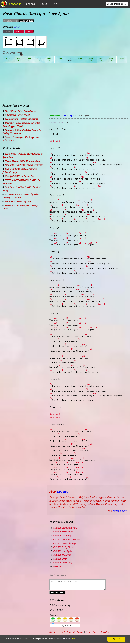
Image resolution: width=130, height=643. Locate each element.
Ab (8, 59)
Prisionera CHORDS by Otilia (18, 201)
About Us (53, 632)
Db (60, 59)
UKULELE (19, 31)
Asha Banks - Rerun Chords (17, 115)
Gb (111, 59)
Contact (30, 4)
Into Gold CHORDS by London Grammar (24, 165)
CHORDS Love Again (62, 551)
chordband (54, 116)
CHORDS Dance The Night (65, 543)
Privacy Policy (92, 632)
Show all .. (58, 566)
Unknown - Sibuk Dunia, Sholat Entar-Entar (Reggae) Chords (21, 124)
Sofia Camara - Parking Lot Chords (21, 119)
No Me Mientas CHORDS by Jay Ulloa (22, 161)
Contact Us (66, 632)
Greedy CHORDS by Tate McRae (19, 176)
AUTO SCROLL (26, 21)
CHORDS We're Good (63, 531)
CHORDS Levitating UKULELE (66, 539)
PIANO (29, 31)
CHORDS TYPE (10, 21)
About (43, 4)
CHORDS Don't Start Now (65, 527)
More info (75, 638)
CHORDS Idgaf (59, 558)
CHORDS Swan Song (62, 562)
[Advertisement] (88, 90)
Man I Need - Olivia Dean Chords (20, 111)
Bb (29, 59)
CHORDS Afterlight (62, 554)
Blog (54, 4)
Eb (80, 59)
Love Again (83, 116)
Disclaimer (78, 632)
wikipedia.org (120, 510)
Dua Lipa (69, 116)
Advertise (105, 632)
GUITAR (8, 31)
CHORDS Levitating (62, 535)
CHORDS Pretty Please (63, 547)
